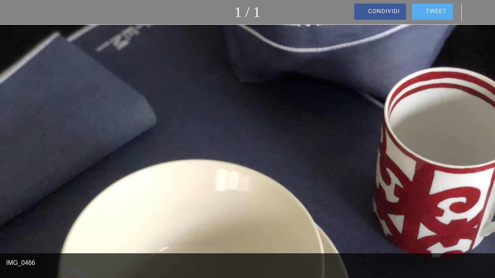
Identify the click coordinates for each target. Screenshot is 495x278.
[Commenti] (475, 12)
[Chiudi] (12, 12)
